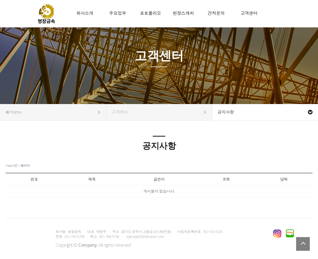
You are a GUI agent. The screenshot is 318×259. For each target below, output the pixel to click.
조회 (226, 179)
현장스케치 (183, 13)
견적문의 (216, 13)
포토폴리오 (150, 13)
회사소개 (84, 13)
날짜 (283, 179)
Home (52, 112)
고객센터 (249, 13)
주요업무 (117, 13)
